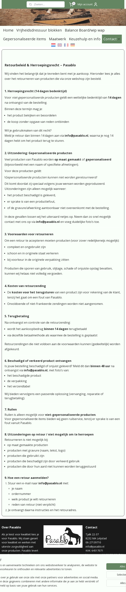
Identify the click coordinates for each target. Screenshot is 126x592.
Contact (111, 38)
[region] (39, 569)
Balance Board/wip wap (85, 30)
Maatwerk (57, 38)
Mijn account (87, 4)
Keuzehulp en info (85, 38)
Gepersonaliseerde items (24, 38)
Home (8, 30)
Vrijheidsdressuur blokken (39, 30)
